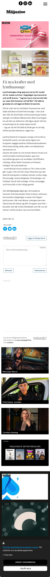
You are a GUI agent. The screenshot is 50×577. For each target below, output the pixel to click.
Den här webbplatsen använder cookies (21, 547)
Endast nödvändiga (25, 562)
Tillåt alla (25, 568)
